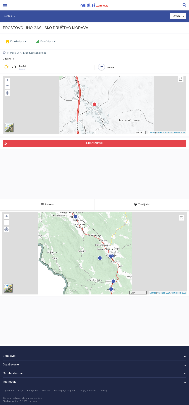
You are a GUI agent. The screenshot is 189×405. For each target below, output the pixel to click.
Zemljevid (142, 204)
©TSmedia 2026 (178, 132)
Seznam (47, 204)
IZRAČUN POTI (94, 143)
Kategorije (32, 390)
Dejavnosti (8, 390)
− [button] (7, 86)
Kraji (20, 390)
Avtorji (103, 390)
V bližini (7, 58)
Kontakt (46, 390)
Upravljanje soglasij (64, 390)
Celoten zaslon (180, 79)
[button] (7, 93)
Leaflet (152, 132)
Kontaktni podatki (19, 41)
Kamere (110, 67)
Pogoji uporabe (88, 390)
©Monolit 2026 (162, 132)
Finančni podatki (48, 41)
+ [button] (7, 80)
